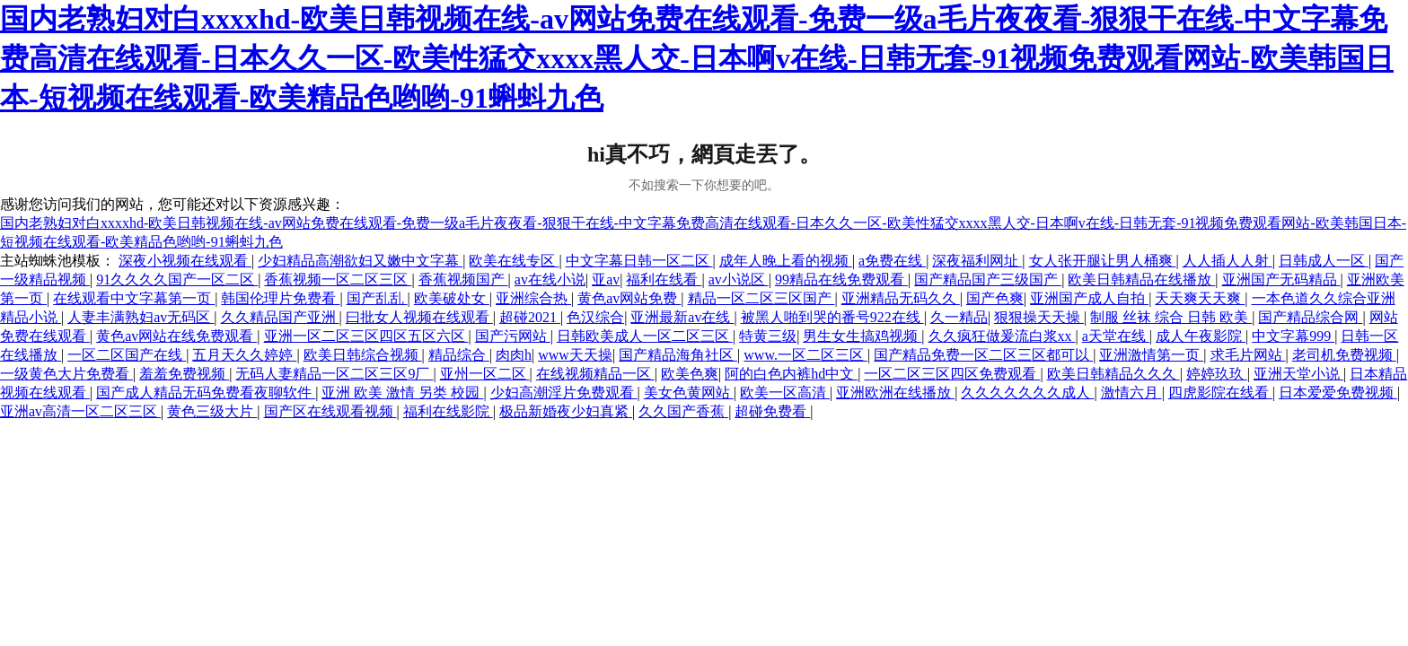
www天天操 (575, 354)
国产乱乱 (377, 298)
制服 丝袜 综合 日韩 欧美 (1171, 317)
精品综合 (458, 354)
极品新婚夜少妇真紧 (565, 411)
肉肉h (514, 354)
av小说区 (738, 279)
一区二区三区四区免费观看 (952, 373)
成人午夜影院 (1200, 336)
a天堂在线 (1115, 336)
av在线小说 (550, 279)
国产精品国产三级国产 (987, 279)
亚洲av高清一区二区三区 (80, 411)
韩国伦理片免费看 (280, 298)
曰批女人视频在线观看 (419, 317)
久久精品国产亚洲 (280, 317)
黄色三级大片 (212, 411)
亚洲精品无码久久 (900, 298)
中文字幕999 (1293, 336)
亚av (606, 279)
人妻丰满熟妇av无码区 (140, 317)
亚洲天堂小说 (1298, 373)
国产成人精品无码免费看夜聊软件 (205, 392)
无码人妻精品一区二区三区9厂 (334, 373)
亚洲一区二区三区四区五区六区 (366, 336)
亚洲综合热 (533, 298)
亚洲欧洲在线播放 (895, 392)
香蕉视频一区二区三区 (337, 279)
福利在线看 (663, 279)
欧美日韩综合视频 (363, 354)
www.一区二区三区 (805, 354)
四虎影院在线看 (1220, 392)
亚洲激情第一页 (1151, 354)
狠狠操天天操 (1039, 317)
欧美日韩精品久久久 (1113, 373)
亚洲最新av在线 (682, 317)
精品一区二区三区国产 (761, 298)
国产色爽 (995, 298)
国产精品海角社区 (678, 354)
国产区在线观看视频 (330, 411)
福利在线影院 (448, 411)
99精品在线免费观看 (841, 279)
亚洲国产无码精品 (1281, 279)
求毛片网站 (1248, 354)
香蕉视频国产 (463, 279)
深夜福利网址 (977, 260)
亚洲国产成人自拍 (1089, 298)
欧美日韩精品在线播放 (1141, 279)
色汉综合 (595, 317)
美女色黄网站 (689, 392)
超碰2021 (529, 317)
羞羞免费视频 (184, 373)
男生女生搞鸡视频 (862, 336)
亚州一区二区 (485, 373)
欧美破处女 (451, 298)
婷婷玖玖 (1216, 373)
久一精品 (959, 317)
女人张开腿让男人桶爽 (1102, 260)
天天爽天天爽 (1200, 298)
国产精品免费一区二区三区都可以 (983, 354)
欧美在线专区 (514, 260)
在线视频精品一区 (595, 373)
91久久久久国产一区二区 (177, 279)
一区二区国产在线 (126, 354)
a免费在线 (892, 260)
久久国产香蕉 (683, 411)
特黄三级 (767, 336)
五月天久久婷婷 (244, 354)
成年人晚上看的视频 (785, 260)
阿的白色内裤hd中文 (791, 373)
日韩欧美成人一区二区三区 (645, 336)
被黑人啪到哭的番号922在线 (832, 317)
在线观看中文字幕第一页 (134, 298)
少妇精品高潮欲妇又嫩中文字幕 (360, 260)
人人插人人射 (1227, 260)
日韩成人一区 (1323, 260)
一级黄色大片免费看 (66, 373)
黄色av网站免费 (629, 298)
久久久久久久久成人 (1027, 392)
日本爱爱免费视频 (1338, 392)
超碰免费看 (772, 411)
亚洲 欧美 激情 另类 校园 (402, 392)
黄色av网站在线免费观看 (176, 336)
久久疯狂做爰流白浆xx (1002, 336)
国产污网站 (512, 336)
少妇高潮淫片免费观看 (564, 392)
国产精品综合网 (1310, 317)
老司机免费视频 (1344, 354)
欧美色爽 (689, 373)
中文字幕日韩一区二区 (639, 260)
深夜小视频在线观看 (185, 260)
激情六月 (1131, 392)
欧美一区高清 (785, 392)
